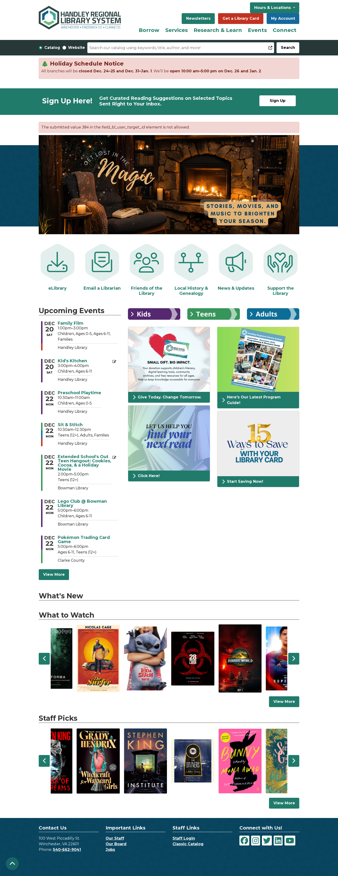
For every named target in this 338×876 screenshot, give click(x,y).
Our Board (116, 844)
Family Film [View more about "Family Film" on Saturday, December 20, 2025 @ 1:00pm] (70, 323)
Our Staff (115, 838)
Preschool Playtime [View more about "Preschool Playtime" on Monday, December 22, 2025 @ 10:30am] (79, 393)
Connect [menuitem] (284, 30)
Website (76, 47)
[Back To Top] (12, 863)
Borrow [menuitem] (149, 30)
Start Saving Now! (242, 481)
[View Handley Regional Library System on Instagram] (255, 840)
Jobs (110, 849)
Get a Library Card (241, 18)
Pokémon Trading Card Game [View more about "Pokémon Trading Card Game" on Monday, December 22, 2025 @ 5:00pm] (84, 539)
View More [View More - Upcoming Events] (54, 574)
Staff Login (184, 838)
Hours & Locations (273, 7)
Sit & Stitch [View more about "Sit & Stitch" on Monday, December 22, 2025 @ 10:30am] (70, 425)
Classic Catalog (188, 844)
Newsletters (198, 18)
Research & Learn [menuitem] (218, 30)
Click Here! (146, 476)
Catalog (52, 47)
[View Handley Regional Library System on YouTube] (289, 840)
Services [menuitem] (176, 30)
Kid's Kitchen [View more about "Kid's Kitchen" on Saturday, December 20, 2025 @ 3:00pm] (72, 361)
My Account (283, 18)
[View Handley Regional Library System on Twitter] (267, 840)
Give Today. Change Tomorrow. (167, 397)
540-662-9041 (67, 849)
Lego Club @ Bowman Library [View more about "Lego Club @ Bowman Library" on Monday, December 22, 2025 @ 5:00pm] (82, 503)
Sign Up (277, 100)
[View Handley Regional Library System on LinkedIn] (278, 840)
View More (286, 701)
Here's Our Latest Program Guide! (251, 400)
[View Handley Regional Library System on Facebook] (244, 840)
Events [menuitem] (257, 30)
